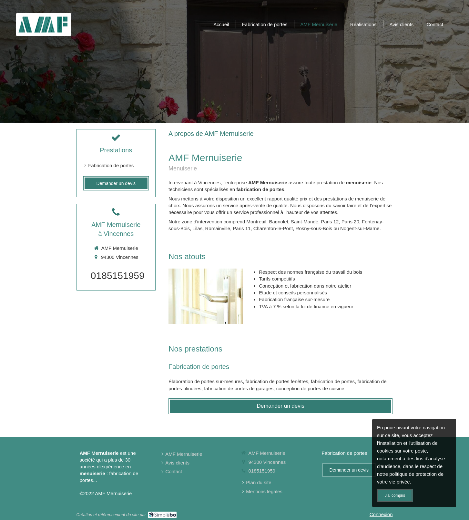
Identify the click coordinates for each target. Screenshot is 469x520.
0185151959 (118, 275)
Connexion (381, 514)
